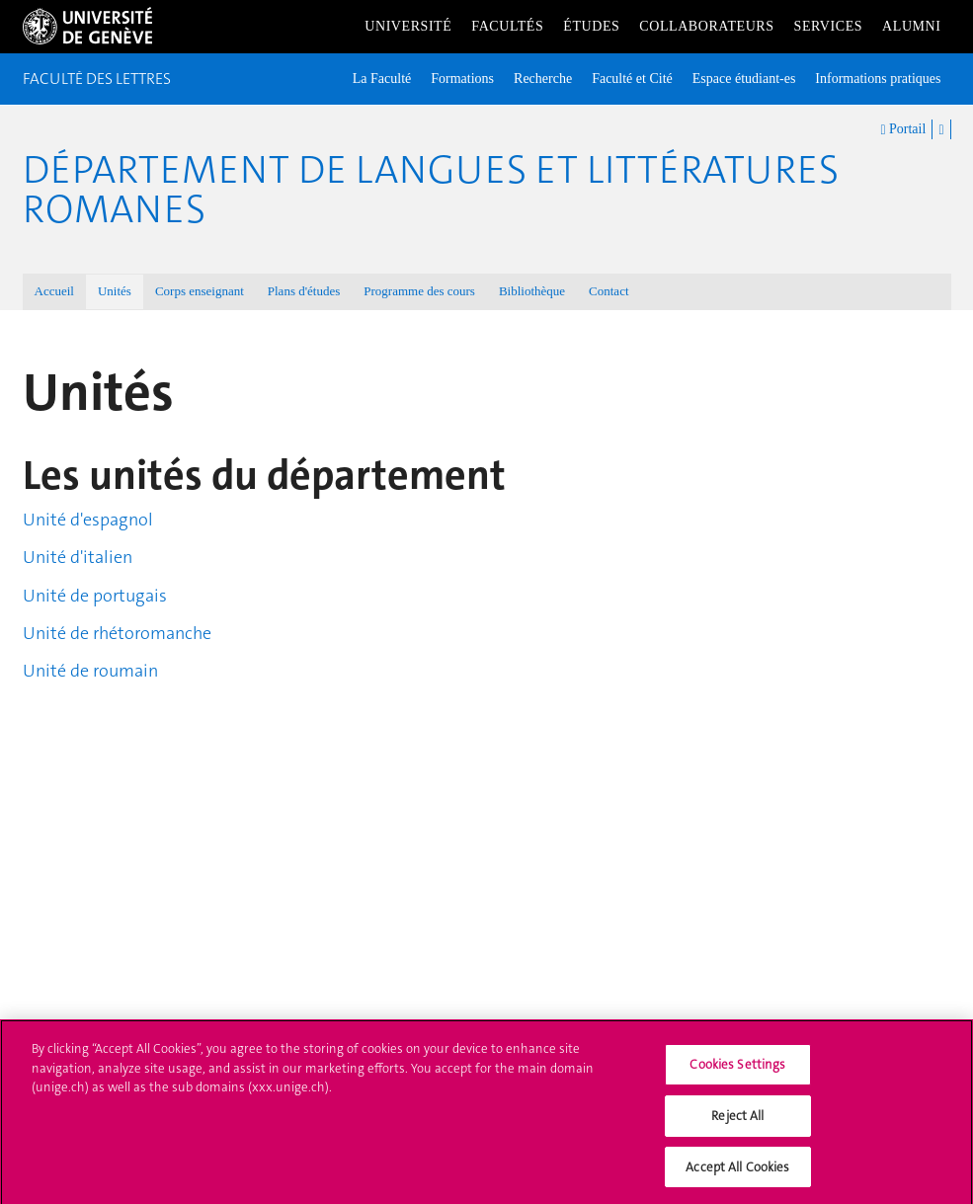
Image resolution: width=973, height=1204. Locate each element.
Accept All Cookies (737, 1173)
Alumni (911, 26)
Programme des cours (419, 290)
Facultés (507, 26)
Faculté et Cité (632, 78)
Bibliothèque (532, 290)
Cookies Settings (737, 1072)
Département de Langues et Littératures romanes (431, 189)
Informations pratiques (877, 78)
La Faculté (382, 78)
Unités (114, 290)
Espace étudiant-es (744, 78)
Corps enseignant (199, 290)
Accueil (54, 290)
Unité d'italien (77, 557)
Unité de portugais (95, 595)
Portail (903, 129)
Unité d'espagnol (88, 519)
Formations (462, 78)
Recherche (543, 78)
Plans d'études (304, 290)
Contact (608, 290)
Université (408, 26)
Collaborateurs (706, 26)
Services (828, 26)
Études (591, 26)
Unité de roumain (90, 670)
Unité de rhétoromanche (117, 633)
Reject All (737, 1122)
